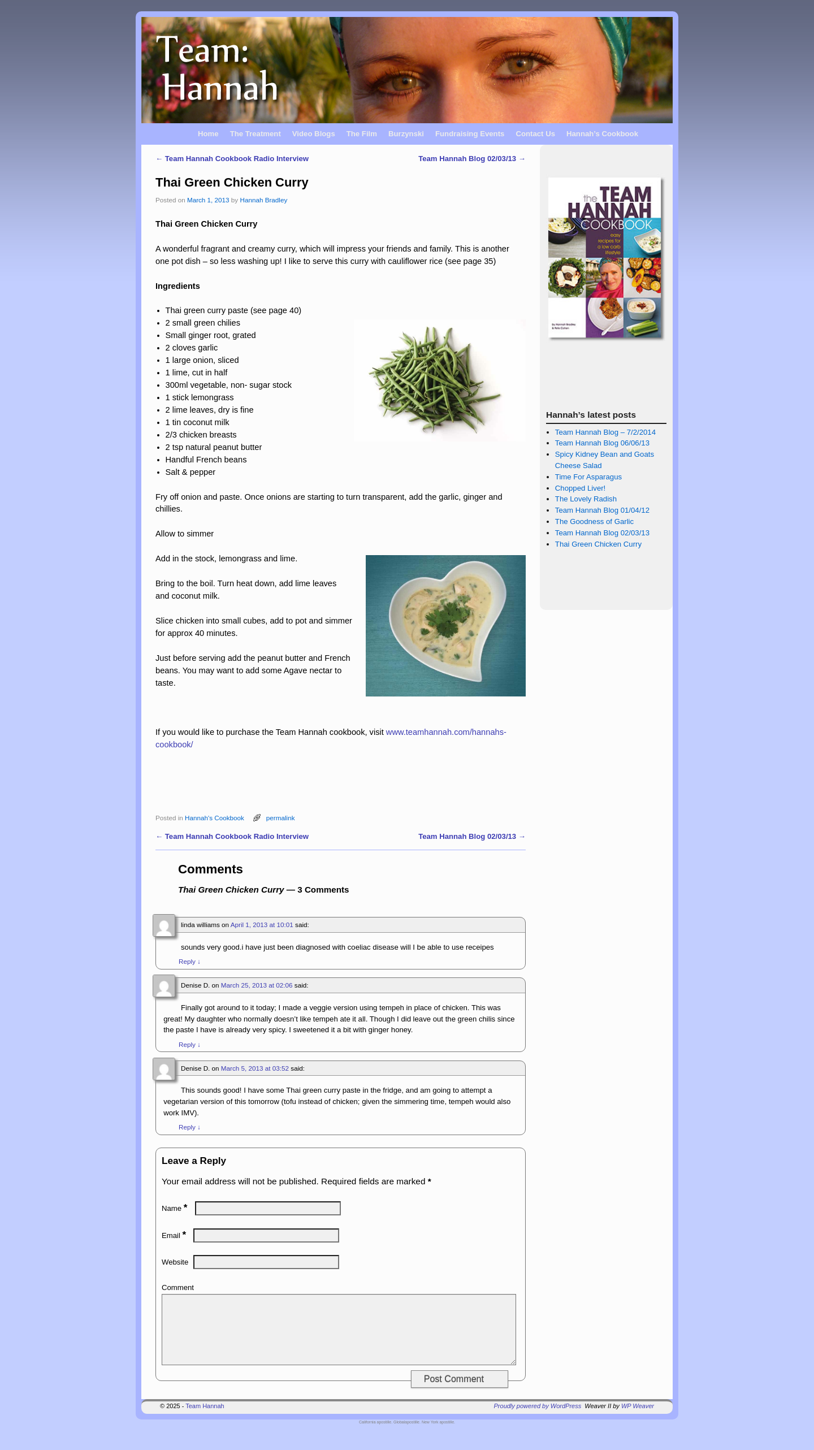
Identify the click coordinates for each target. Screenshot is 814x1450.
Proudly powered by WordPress (538, 1419)
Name (175, 1208)
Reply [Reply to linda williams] (190, 961)
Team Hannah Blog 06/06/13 (602, 443)
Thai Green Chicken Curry (598, 544)
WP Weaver (637, 1419)
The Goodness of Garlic (594, 521)
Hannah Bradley (263, 200)
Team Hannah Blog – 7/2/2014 (605, 432)
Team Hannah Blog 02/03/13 (472, 158)
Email (175, 1235)
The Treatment (255, 133)
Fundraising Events (469, 133)
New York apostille (438, 1436)
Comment (178, 1287)
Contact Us (535, 133)
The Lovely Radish (586, 499)
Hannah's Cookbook (214, 817)
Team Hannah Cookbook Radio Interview (232, 158)
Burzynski (406, 133)
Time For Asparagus (588, 477)
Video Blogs (313, 133)
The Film (362, 133)
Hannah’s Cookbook (602, 133)
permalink (280, 817)
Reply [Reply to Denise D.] (190, 1044)
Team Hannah (204, 1419)
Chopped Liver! (580, 488)
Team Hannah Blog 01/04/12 (602, 510)
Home (208, 133)
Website (175, 1262)
